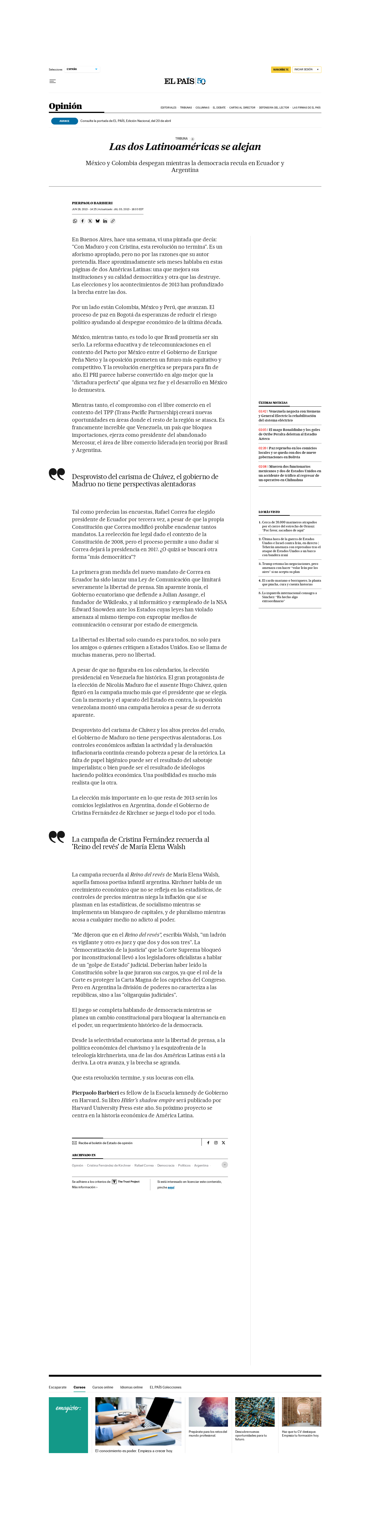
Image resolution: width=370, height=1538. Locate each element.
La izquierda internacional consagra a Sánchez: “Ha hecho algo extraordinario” (289, 597)
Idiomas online (131, 1387)
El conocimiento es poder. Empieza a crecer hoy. (134, 1451)
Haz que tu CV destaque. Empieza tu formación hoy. (300, 1433)
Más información (85, 1187)
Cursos (79, 1387)
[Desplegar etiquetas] (225, 1165)
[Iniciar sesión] (306, 70)
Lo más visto (269, 512)
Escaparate (58, 1387)
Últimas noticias (273, 402)
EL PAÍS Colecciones (165, 1387)
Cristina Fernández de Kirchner (109, 1165)
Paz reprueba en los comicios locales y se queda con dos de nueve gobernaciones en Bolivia (288, 452)
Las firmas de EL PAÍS (306, 107)
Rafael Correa (144, 1165)
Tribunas (186, 107)
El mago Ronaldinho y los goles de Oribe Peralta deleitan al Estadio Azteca (289, 434)
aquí (171, 1187)
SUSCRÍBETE (281, 69)
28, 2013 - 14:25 (84, 209)
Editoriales (168, 107)
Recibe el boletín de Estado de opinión (106, 1143)
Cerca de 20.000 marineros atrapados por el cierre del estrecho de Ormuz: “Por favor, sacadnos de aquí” (289, 526)
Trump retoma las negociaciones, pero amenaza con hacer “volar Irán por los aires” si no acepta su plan (290, 568)
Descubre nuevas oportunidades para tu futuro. (251, 1435)
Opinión (65, 106)
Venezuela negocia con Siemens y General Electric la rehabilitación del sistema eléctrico (289, 415)
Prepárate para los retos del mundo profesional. (208, 1433)
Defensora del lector (274, 107)
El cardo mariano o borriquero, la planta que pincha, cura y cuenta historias (291, 582)
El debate (219, 107)
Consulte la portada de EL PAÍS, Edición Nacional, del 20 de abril (125, 121)
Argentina (201, 1165)
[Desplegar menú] (52, 81)
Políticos (184, 1165)
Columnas (202, 107)
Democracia (165, 1165)
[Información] (192, 139)
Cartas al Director (242, 107)
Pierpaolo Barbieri (92, 203)
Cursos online (102, 1387)
